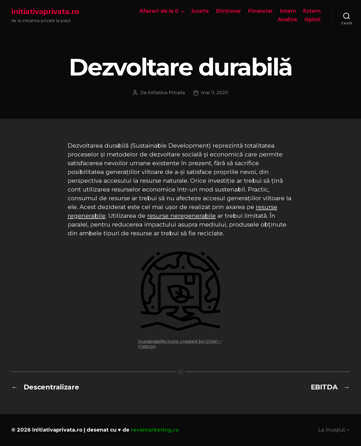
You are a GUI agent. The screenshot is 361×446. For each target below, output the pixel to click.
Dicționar (228, 11)
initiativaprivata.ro (45, 11)
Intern (288, 11)
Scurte (200, 11)
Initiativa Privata (166, 92)
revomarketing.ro (155, 430)
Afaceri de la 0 (159, 11)
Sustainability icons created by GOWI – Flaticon (179, 344)
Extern (312, 11)
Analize (287, 20)
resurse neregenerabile (181, 215)
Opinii (312, 20)
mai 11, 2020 (214, 92)
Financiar (260, 11)
